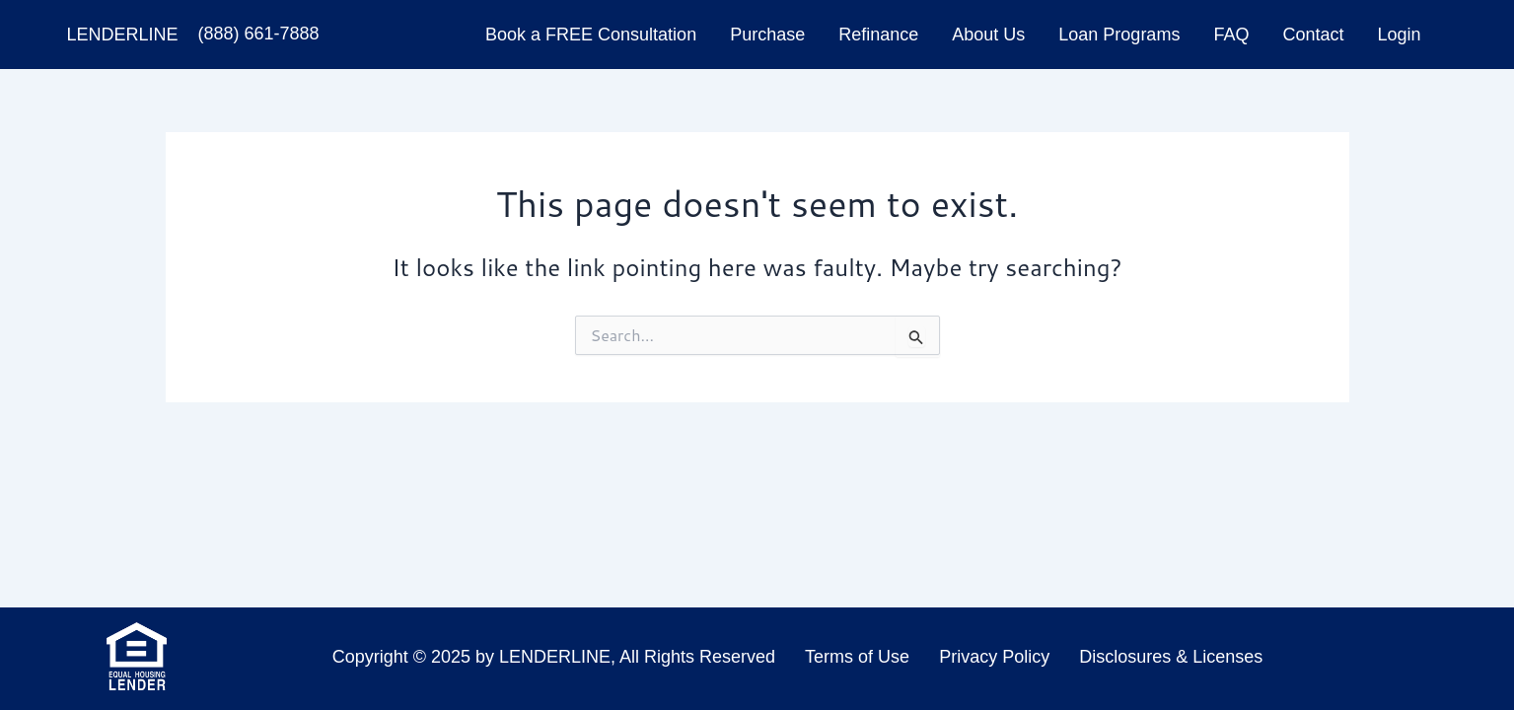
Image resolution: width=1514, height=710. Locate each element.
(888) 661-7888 (258, 33)
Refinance (878, 34)
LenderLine (123, 34)
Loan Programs (1119, 34)
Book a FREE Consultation (590, 34)
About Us (988, 34)
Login (1398, 34)
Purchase (767, 34)
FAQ (1231, 34)
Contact (1312, 34)
